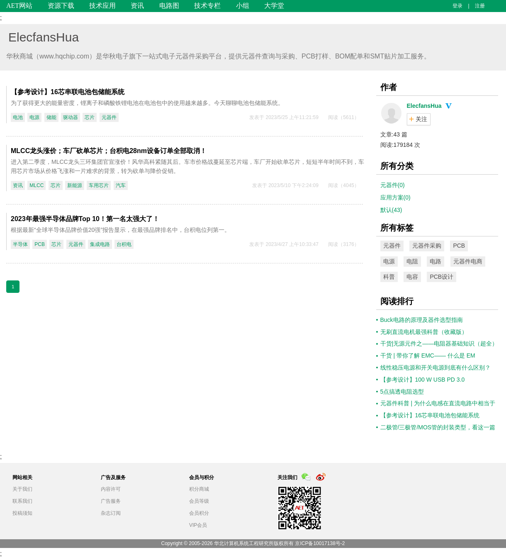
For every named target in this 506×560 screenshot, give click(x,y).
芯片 (90, 117)
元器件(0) (392, 185)
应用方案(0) (395, 197)
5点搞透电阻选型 (402, 391)
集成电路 (100, 244)
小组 (242, 5)
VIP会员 (198, 525)
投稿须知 (22, 513)
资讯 (137, 5)
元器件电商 (467, 261)
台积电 (124, 244)
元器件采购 (426, 245)
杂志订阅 (111, 513)
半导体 (20, 244)
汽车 (121, 185)
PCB (39, 244)
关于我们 (22, 489)
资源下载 (61, 5)
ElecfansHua (43, 37)
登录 (457, 6)
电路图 (169, 5)
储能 (51, 117)
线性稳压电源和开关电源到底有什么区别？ (435, 367)
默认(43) (391, 210)
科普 (389, 276)
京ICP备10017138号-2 (320, 543)
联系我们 (22, 501)
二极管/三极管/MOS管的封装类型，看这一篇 (438, 427)
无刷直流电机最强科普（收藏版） (423, 332)
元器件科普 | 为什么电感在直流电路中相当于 (437, 403)
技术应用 (102, 5)
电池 (18, 117)
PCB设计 (441, 276)
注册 (480, 6)
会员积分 (199, 513)
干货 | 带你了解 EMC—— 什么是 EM (427, 355)
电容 (412, 276)
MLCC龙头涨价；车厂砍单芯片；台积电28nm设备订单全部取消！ (109, 150)
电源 (34, 117)
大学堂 (274, 5)
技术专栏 (207, 5)
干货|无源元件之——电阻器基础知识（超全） (439, 343)
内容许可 (111, 489)
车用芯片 (99, 185)
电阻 (412, 261)
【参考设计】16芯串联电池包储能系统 (67, 91)
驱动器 (70, 117)
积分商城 (199, 489)
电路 (435, 261)
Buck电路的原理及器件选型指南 (421, 320)
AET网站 (19, 5)
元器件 (109, 117)
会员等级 (199, 501)
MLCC (36, 185)
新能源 (74, 185)
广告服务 (111, 501)
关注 (421, 119)
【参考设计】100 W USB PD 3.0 (422, 379)
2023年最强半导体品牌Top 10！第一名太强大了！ (85, 218)
